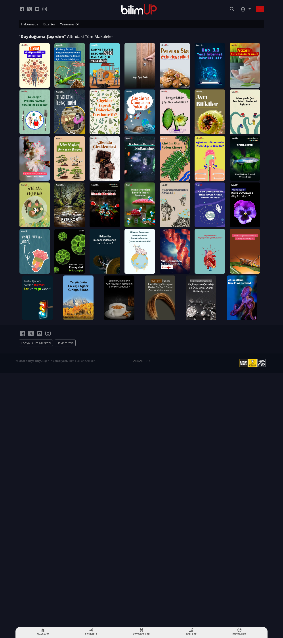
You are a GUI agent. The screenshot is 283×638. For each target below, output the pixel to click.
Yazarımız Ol (69, 24)
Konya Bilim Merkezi (36, 597)
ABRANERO (141, 615)
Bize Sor (49, 24)
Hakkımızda (29, 24)
